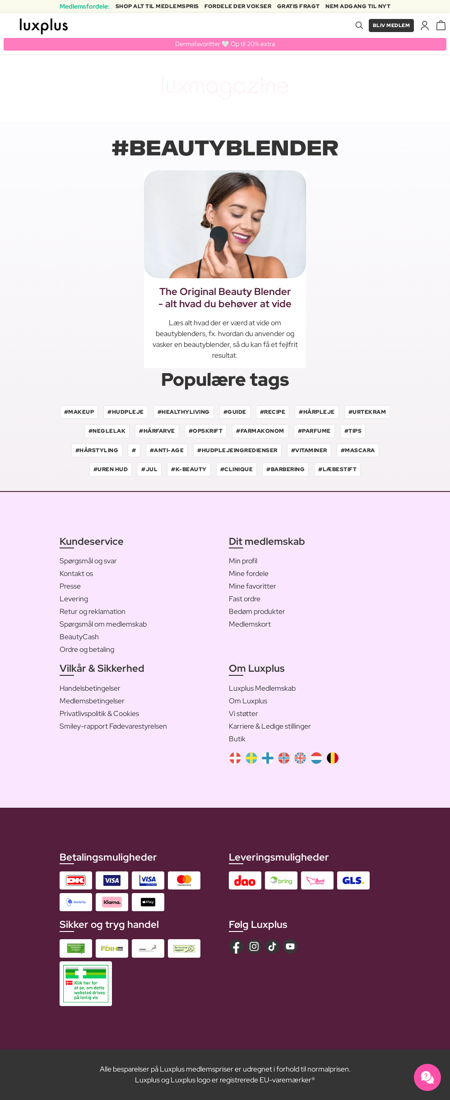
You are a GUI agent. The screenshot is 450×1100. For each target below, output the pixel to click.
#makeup (79, 412)
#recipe (273, 412)
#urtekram (367, 412)
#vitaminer (309, 450)
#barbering (285, 469)
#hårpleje (317, 412)
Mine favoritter (252, 586)
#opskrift (206, 431)
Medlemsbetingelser (92, 701)
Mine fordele (249, 574)
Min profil (243, 561)
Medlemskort (250, 624)
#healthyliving (184, 412)
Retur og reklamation (92, 612)
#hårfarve (157, 431)
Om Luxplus (248, 701)
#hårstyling (97, 450)
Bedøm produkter (257, 612)
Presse (70, 586)
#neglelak (107, 431)
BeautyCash (79, 637)
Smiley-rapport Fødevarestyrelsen (113, 726)
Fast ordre (244, 599)
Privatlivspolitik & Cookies (99, 713)
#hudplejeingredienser (237, 450)
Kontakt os (76, 574)
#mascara (358, 450)
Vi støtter (243, 713)
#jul (149, 469)
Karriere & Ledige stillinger (270, 726)
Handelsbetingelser (90, 688)
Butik (237, 739)
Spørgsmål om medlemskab (103, 624)
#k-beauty (189, 469)
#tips (353, 431)
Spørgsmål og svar (88, 561)
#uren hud (110, 469)
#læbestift (337, 469)
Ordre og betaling (87, 650)
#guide (234, 412)
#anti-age (167, 450)
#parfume (314, 431)
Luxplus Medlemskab (262, 688)
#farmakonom (260, 431)
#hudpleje (125, 412)
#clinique (236, 469)
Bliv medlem (389, 25)
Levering (74, 599)
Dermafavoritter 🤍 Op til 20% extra (225, 44)
